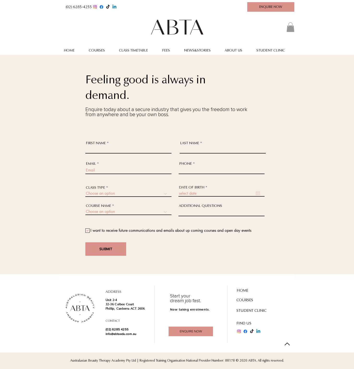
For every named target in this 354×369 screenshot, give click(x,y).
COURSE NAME (98, 206)
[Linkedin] (114, 7)
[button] (79, 7)
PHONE (185, 163)
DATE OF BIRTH (194, 187)
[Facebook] (101, 7)
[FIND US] (251, 323)
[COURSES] (250, 300)
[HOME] (254, 290)
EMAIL (91, 163)
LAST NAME (189, 143)
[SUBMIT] (105, 249)
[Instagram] (95, 7)
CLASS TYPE (95, 187)
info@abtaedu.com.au (121, 334)
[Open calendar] (258, 193)
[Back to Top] (287, 344)
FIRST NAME (96, 143)
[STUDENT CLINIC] (253, 311)
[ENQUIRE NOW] (270, 7)
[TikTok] (108, 7)
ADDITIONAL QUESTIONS (200, 206)
